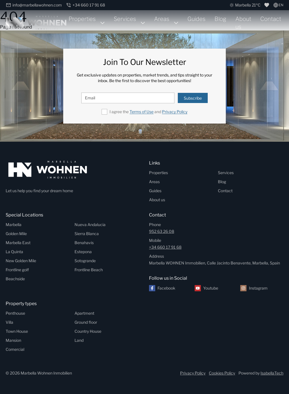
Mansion (13, 340)
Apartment (84, 313)
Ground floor (86, 322)
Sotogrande (85, 260)
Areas (161, 19)
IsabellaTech (271, 373)
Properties (82, 19)
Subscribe (193, 98)
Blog (220, 19)
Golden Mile (16, 233)
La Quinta (14, 251)
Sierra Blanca (87, 233)
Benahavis (84, 242)
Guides (196, 19)
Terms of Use (142, 111)
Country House (88, 331)
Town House (17, 331)
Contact (270, 19)
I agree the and (148, 111)
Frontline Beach (89, 269)
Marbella (13, 224)
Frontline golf (17, 269)
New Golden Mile (21, 260)
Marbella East (18, 242)
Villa (9, 322)
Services (125, 19)
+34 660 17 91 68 (165, 247)
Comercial (15, 349)
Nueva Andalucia (90, 224)
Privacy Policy (174, 111)
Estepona (83, 251)
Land (79, 340)
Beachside (15, 278)
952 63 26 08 (161, 231)
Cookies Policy (222, 373)
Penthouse (15, 313)
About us (243, 23)
